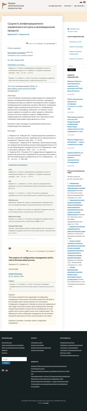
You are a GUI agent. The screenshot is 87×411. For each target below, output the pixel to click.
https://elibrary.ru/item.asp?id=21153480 (22, 88)
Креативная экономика (16, 53)
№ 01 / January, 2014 (16, 276)
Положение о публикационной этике (71, 350)
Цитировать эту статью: (16, 65)
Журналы (67, 6)
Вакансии (4, 350)
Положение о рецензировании (69, 348)
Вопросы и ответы (65, 353)
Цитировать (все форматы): (18, 165)
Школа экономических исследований (12, 345)
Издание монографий (76, 47)
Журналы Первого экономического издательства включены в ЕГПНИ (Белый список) (74, 86)
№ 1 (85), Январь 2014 (16, 60)
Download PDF (32, 251)
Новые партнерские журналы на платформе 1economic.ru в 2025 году (75, 104)
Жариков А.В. (24, 34)
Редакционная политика (67, 342)
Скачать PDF (32, 43)
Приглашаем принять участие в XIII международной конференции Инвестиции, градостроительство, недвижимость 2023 (75, 124)
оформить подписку (27, 55)
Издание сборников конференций (41, 348)
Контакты (4, 353)
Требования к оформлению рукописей (71, 345)
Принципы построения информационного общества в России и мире (76, 229)
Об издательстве (55, 6)
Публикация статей (75, 42)
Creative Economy (15, 274)
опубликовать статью (14, 55)
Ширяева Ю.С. (13, 34)
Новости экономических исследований (13, 348)
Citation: (11, 281)
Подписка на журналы (76, 59)
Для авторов (78, 6)
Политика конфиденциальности (69, 355)
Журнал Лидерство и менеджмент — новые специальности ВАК (75, 142)
